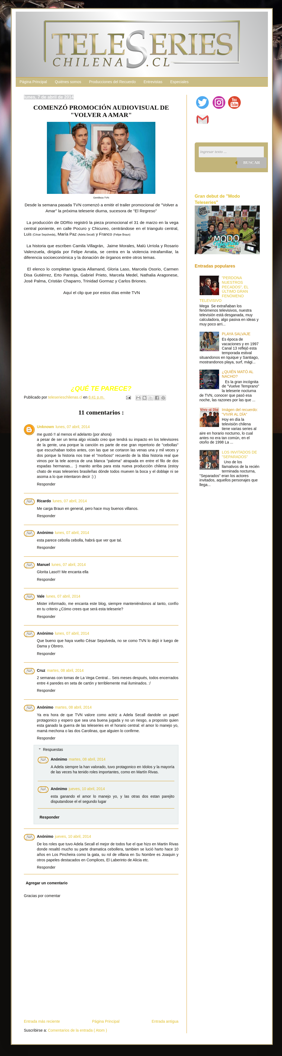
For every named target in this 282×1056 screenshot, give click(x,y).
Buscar (251, 162)
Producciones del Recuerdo (112, 82)
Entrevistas (152, 82)
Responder (46, 484)
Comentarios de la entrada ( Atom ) (77, 1030)
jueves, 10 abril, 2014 (87, 789)
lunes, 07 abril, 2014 (73, 427)
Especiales (179, 82)
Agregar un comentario (47, 883)
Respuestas (53, 749)
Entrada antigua (165, 1021)
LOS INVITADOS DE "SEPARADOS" (239, 454)
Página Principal (33, 82)
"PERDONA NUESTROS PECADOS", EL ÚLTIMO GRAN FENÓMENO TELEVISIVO (224, 289)
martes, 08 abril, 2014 (65, 670)
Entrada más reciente (42, 1021)
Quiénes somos (68, 82)
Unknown (45, 427)
